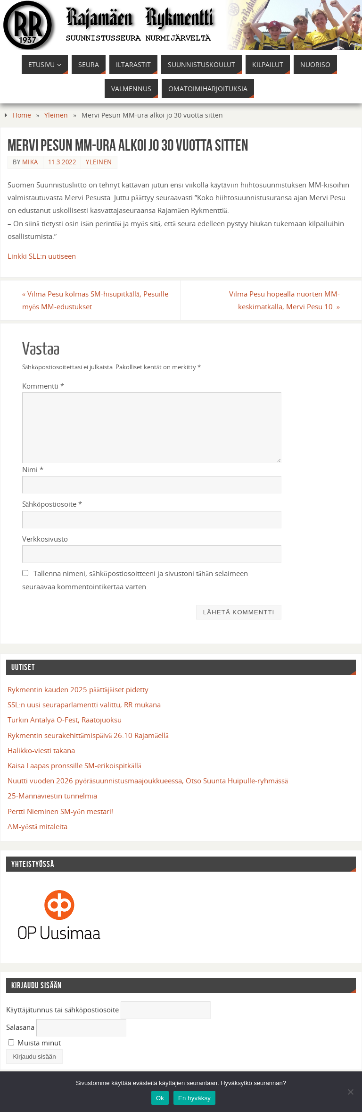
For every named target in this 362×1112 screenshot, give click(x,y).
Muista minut (34, 1042)
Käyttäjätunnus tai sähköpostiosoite (62, 1009)
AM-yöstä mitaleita (37, 826)
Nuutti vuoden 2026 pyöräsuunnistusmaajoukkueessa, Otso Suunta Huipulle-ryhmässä (148, 780)
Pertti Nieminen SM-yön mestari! (60, 811)
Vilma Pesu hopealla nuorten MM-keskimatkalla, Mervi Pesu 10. (284, 300)
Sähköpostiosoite (52, 504)
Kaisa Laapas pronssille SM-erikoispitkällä (74, 765)
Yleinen (56, 114)
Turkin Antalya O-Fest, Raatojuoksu (65, 719)
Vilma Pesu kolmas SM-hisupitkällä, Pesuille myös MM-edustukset (95, 300)
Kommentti (43, 385)
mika (30, 162)
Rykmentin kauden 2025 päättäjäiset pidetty (78, 689)
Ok (160, 1098)
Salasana (20, 1027)
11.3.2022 (62, 162)
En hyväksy (194, 1098)
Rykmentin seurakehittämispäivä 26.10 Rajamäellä (88, 735)
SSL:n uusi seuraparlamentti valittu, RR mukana (84, 704)
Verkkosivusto (45, 538)
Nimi (32, 469)
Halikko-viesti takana (41, 750)
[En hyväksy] (350, 1091)
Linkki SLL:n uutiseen (42, 256)
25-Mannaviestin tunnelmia (52, 795)
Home (22, 114)
